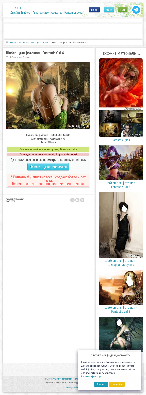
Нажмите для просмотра (48, 167)
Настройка (117, 384)
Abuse (68, 387)
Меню (109, 9)
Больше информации (91, 376)
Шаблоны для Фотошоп (20, 57)
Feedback (76, 387)
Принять (101, 384)
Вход (122, 9)
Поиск (94, 9)
